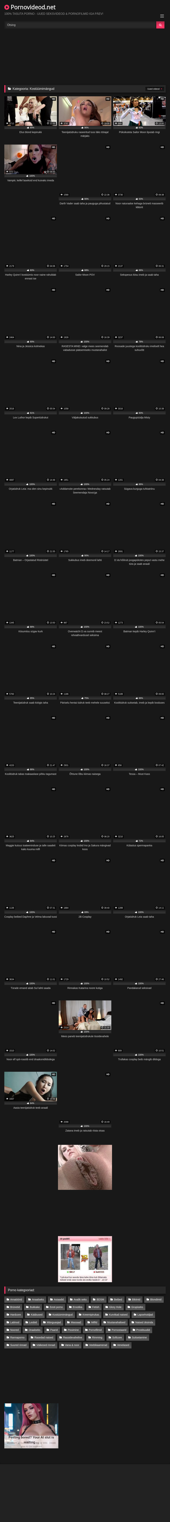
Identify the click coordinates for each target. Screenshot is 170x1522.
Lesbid (33, 1322)
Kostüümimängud (62, 1314)
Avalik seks (80, 1299)
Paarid (54, 1329)
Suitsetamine (139, 1337)
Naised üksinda (144, 1322)
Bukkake (35, 1307)
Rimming (97, 1337)
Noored (14, 1329)
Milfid (94, 1322)
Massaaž (76, 1322)
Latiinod (14, 1322)
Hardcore (15, 1314)
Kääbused (36, 1314)
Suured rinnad (18, 1345)
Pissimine (73, 1329)
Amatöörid (16, 1299)
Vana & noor (72, 1345)
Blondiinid (155, 1299)
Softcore (117, 1337)
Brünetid (15, 1307)
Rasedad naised (43, 1337)
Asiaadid (59, 1299)
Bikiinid (136, 1299)
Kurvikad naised (118, 1314)
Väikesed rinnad (45, 1345)
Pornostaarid (119, 1329)
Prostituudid (143, 1329)
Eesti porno (56, 1307)
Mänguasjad (54, 1322)
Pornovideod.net (29, 7)
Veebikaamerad (98, 1345)
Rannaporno (17, 1337)
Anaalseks (38, 1299)
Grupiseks (137, 1307)
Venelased (123, 1345)
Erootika (77, 1307)
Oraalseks (34, 1329)
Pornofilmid (95, 1329)
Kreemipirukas (90, 1314)
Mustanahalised (116, 1322)
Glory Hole (115, 1307)
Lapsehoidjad (145, 1314)
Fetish (95, 1307)
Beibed (118, 1299)
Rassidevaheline (72, 1337)
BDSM (100, 1299)
